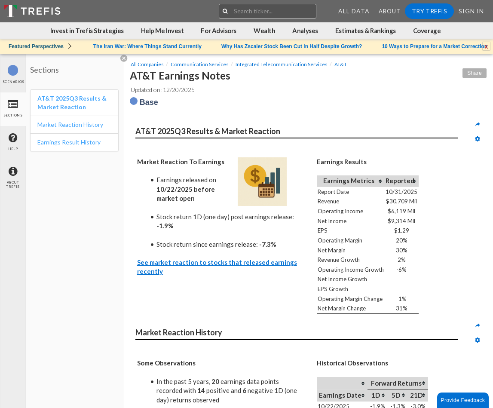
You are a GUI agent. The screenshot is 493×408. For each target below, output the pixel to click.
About (390, 11)
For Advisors (218, 30)
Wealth (264, 30)
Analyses (305, 30)
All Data (354, 11)
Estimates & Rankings (365, 30)
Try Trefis (429, 11)
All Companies (147, 64)
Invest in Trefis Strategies (87, 30)
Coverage (427, 30)
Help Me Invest (162, 30)
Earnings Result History (69, 142)
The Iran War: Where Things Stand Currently (147, 46)
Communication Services (200, 64)
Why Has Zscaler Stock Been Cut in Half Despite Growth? (291, 46)
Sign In (471, 11)
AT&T (340, 64)
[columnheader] (351, 181)
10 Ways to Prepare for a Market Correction (434, 46)
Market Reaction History (70, 124)
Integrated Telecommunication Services (282, 64)
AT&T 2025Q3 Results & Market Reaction (72, 102)
